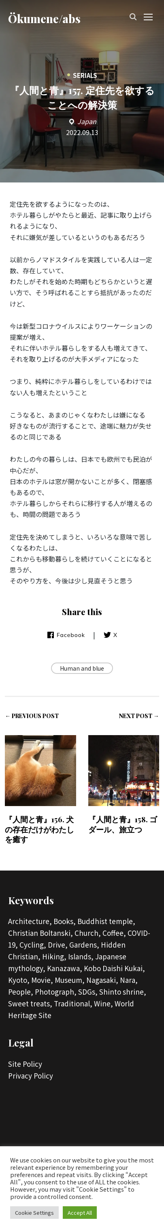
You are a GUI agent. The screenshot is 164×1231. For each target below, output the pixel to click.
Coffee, (114, 933)
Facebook (66, 635)
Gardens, (84, 944)
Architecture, (30, 921)
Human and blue (82, 668)
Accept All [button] (80, 1212)
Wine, (103, 1003)
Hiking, (54, 956)
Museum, (70, 980)
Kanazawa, (64, 968)
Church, (88, 933)
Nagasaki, (102, 980)
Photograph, (56, 992)
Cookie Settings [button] (34, 1212)
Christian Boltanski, (40, 933)
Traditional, (73, 1003)
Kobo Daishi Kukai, (114, 968)
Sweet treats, (30, 1003)
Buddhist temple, (106, 921)
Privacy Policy (30, 1075)
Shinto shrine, (122, 992)
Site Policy (25, 1064)
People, (20, 992)
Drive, (58, 944)
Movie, (42, 980)
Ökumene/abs (44, 18)
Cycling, (32, 944)
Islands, (81, 956)
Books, (64, 921)
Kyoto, (19, 980)
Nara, (129, 980)
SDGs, (88, 992)
